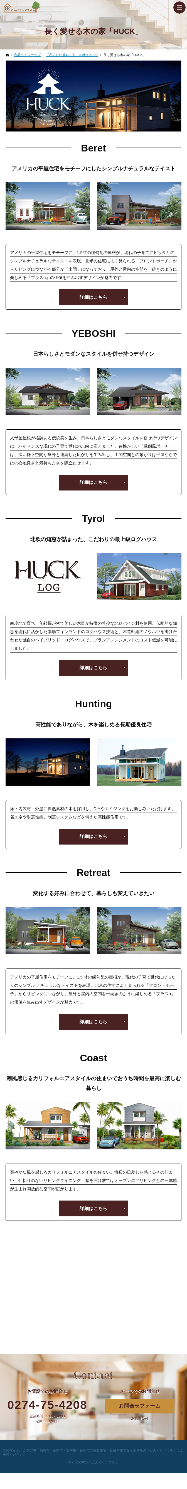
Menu (179, 7)
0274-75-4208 (47, 1405)
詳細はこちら (93, 297)
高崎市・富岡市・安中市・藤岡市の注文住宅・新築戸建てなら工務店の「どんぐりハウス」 (108, 1451)
